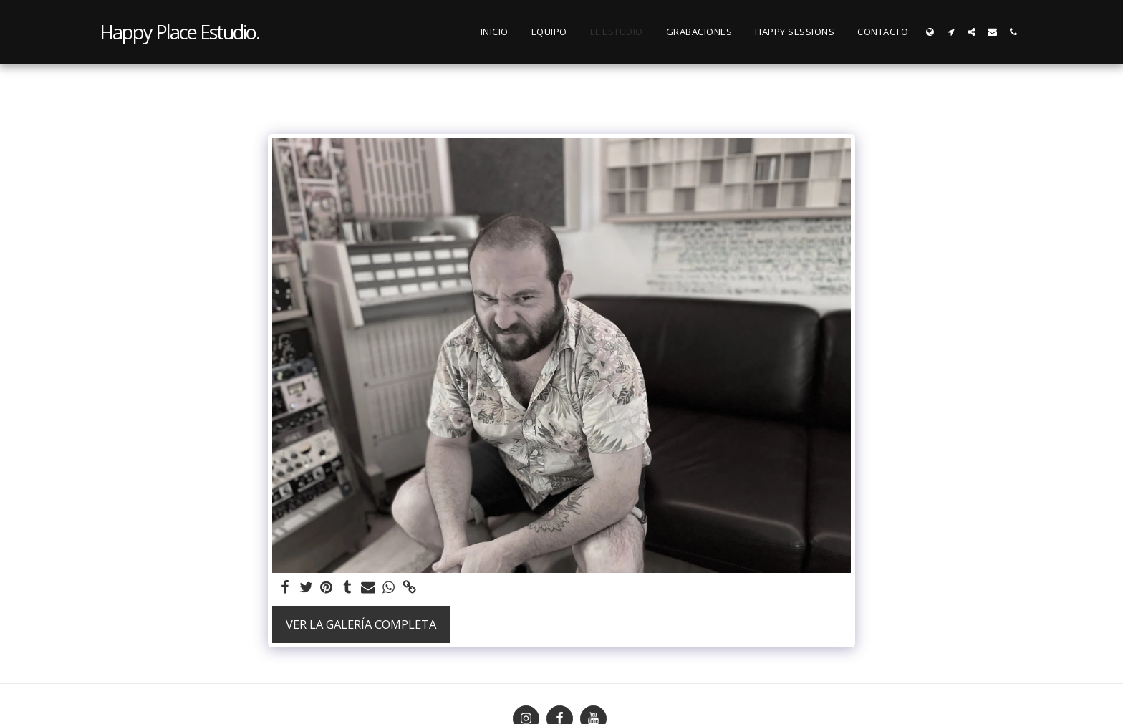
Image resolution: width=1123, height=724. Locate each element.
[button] (950, 32)
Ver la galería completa (361, 624)
